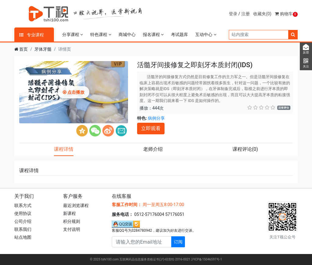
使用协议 (22, 213)
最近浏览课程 (76, 205)
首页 (23, 49)
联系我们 (22, 229)
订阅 (178, 241)
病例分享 (156, 118)
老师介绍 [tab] (153, 149)
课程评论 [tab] (245, 149)
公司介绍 (22, 221)
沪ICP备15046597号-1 (206, 259)
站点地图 (22, 237)
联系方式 (22, 205)
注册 (245, 13)
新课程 (69, 213)
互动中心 (205, 34)
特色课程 (100, 34)
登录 (233, 13)
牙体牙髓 (42, 49)
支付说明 (71, 229)
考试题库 (179, 34)
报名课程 (153, 34)
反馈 (306, 49)
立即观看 (151, 128)
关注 (306, 63)
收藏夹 (262, 13)
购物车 (286, 13)
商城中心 (127, 34)
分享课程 (72, 34)
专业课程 (31, 34)
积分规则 (71, 221)
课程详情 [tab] (63, 149)
